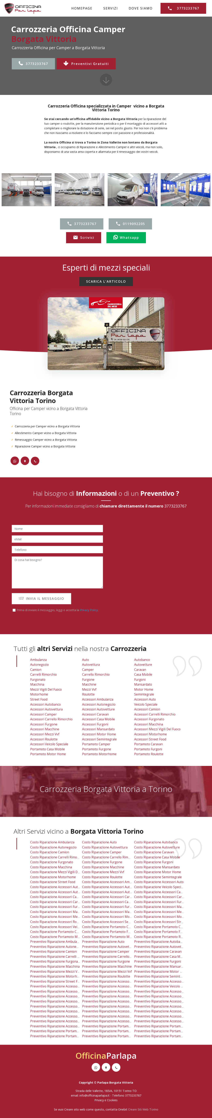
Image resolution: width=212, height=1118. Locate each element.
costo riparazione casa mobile (157, 857)
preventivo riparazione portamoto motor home (65, 1036)
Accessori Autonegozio (99, 704)
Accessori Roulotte (44, 739)
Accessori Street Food (150, 739)
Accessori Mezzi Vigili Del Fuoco (157, 729)
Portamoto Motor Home (48, 754)
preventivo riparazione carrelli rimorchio (61, 956)
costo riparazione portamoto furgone (110, 932)
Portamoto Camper (96, 744)
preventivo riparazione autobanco (159, 942)
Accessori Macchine (44, 729)
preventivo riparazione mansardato (160, 966)
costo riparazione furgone (102, 862)
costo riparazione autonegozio (53, 847)
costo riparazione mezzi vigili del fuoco (60, 872)
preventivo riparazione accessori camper (61, 996)
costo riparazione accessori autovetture (112, 892)
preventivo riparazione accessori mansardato (116, 1011)
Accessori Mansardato (98, 729)
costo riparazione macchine (103, 867)
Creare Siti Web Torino (143, 1109)
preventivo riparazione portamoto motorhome (117, 1036)
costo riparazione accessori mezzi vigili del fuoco (171, 912)
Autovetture (143, 665)
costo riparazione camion (49, 852)
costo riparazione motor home (157, 872)
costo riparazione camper (102, 852)
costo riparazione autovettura (104, 847)
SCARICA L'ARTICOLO (106, 281)
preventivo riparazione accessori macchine (62, 1011)
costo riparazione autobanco (156, 842)
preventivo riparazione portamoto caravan (166, 1026)
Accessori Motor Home (99, 734)
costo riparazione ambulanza (52, 842)
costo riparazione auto (99, 842)
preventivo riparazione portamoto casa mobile (65, 1031)
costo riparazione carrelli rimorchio (57, 857)
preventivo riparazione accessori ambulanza (115, 981)
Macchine (89, 684)
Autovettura (91, 665)
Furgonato (37, 679)
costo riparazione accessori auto (159, 882)
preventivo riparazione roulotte (106, 976)
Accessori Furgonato (149, 719)
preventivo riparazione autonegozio (57, 947)
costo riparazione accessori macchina (162, 907)
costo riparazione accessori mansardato (112, 912)
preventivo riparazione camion (53, 951)
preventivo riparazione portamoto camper (114, 1026)
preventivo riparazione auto (103, 942)
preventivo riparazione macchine (107, 966)
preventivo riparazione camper (105, 951)
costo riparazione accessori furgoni (109, 907)
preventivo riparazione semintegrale (162, 976)
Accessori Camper (43, 714)
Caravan (140, 670)
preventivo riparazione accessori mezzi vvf (62, 1016)
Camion (35, 670)
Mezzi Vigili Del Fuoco (46, 689)
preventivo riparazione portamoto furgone (114, 1031)
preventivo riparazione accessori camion (165, 991)
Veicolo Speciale (145, 704)
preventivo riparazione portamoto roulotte (166, 1036)
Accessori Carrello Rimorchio (51, 719)
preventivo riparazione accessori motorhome (168, 1016)
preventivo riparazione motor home (161, 971)
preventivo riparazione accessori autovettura (64, 991)
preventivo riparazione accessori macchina (166, 1006)
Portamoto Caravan (148, 744)
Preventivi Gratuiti (86, 63)
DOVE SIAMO (141, 8)
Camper (88, 670)
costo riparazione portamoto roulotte (162, 937)
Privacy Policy (89, 610)
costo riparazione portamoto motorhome (113, 937)
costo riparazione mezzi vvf (103, 872)
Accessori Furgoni (95, 724)
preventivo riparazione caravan (158, 951)
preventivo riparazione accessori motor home (116, 1016)
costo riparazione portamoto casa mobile (61, 932)
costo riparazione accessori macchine (58, 912)
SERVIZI (110, 8)
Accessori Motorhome (150, 734)
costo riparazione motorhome (53, 877)
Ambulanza (38, 660)
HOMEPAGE (81, 8)
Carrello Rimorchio (96, 674)
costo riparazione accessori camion (161, 892)
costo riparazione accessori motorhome (164, 917)
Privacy (99, 1100)
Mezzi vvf (89, 689)
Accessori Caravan (95, 714)
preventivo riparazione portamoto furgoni (166, 1031)
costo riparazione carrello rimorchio (109, 857)
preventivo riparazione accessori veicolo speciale (67, 1026)
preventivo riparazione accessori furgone (61, 1006)
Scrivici (83, 237)
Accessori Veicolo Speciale (49, 744)
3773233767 (33, 63)
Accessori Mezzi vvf (44, 734)
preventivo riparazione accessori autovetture (116, 991)
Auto (85, 660)
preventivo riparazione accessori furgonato (167, 1001)
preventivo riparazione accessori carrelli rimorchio (172, 996)
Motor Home (143, 689)
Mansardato (143, 684)
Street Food (38, 699)
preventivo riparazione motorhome (57, 976)
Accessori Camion (147, 709)
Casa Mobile (143, 674)
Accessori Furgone (43, 724)
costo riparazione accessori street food (164, 922)
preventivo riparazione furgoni (157, 961)
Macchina (37, 684)
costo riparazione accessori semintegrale (113, 922)
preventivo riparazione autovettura (108, 947)
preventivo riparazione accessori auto (162, 981)
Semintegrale (144, 694)
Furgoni (140, 679)
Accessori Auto (145, 699)
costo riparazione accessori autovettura (60, 892)
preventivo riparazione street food (56, 981)
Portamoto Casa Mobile (47, 749)
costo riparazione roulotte (102, 877)
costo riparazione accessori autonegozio (112, 887)
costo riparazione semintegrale (158, 877)
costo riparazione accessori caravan (109, 897)
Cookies (112, 1100)
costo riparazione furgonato (51, 862)
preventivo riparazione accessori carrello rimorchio (69, 1001)
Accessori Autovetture (98, 709)
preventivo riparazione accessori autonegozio (116, 986)
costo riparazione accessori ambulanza (111, 882)
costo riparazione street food (52, 882)
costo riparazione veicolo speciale (159, 887)
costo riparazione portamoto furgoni (162, 932)
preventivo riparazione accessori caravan (113, 996)
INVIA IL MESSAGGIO (41, 598)
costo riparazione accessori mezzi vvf (58, 917)
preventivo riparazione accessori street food (168, 1021)
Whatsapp (126, 237)
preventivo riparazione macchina (55, 966)
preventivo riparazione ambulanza (56, 942)
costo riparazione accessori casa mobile (112, 902)
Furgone (88, 679)
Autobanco (142, 660)
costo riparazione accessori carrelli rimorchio (168, 897)
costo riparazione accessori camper (57, 897)
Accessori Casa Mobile (98, 719)
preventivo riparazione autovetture (160, 947)
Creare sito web (74, 1109)
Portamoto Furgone (96, 749)
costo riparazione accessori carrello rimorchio (65, 902)
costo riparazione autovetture (157, 847)
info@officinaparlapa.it (94, 1095)
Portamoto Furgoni (148, 749)
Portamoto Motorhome (99, 754)
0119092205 (130, 223)
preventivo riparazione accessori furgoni (113, 1006)
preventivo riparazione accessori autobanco (63, 986)
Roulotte (88, 694)
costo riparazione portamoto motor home (62, 937)
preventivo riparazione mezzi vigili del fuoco (63, 971)
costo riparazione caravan (154, 852)
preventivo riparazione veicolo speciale (163, 986)
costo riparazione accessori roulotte (57, 922)
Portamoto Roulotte (148, 754)
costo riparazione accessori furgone (57, 907)
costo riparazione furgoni (153, 862)
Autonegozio (39, 665)
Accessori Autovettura (46, 709)
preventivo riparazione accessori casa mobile (116, 1001)
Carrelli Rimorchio (43, 674)
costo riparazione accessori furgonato (163, 902)
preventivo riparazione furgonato (55, 961)
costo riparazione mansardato (157, 867)
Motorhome (39, 694)
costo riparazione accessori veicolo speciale (63, 927)
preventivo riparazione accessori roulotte (61, 1021)
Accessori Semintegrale (99, 739)
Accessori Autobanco (45, 704)
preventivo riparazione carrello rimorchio (113, 956)
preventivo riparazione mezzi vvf (107, 971)
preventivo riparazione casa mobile (161, 956)
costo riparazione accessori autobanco (59, 887)
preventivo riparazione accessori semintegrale (117, 1021)
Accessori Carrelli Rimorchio (155, 714)
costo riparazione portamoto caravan (162, 927)
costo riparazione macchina (51, 867)
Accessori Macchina (148, 724)
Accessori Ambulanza (97, 699)
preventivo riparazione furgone (106, 961)
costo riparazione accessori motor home (113, 917)
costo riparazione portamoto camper (110, 927)
